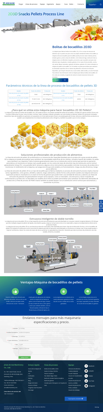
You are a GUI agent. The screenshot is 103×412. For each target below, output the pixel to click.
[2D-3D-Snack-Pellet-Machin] (51, 200)
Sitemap (97, 407)
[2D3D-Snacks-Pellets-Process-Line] (51, 24)
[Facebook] (89, 366)
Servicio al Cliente (32, 385)
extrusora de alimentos (74, 369)
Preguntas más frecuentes (35, 387)
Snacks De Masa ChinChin (51, 371)
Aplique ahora (24, 357)
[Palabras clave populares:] (100, 4)
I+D (29, 373)
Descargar (31, 390)
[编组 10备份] (39, 291)
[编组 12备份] (87, 291)
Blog (29, 380)
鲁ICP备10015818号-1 (16, 409)
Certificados (31, 376)
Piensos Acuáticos (49, 373)
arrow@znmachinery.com (10, 387)
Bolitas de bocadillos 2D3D (51, 369)
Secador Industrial (73, 373)
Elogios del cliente (32, 383)
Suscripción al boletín (75, 399)
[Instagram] (89, 386)
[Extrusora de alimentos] (51, 254)
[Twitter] (89, 376)
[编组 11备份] (63, 291)
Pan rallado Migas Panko (50, 376)
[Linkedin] (89, 371)
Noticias (30, 378)
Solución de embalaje (74, 390)
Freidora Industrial (73, 371)
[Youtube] (89, 381)
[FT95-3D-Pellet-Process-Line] (51, 136)
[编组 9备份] (15, 291)
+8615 (16, 380)
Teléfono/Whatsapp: (9, 380)
